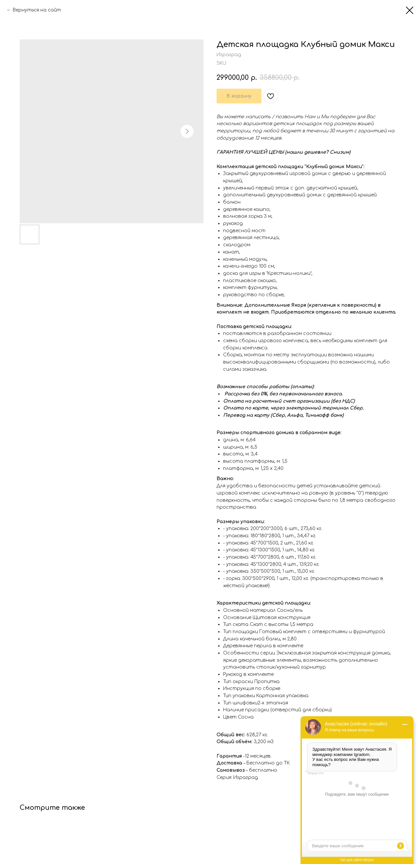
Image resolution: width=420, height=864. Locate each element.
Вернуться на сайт (36, 10)
